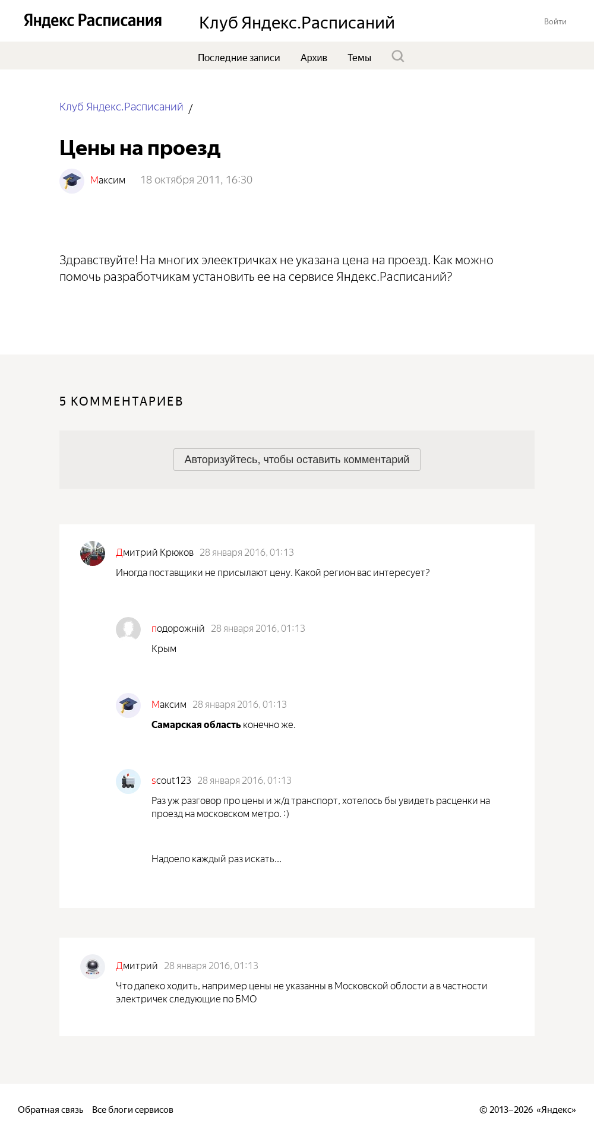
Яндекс (556, 1108)
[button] (555, 20)
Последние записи (239, 56)
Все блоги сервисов (132, 1108)
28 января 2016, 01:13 (247, 551)
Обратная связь (50, 1108)
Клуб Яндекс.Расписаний (121, 105)
